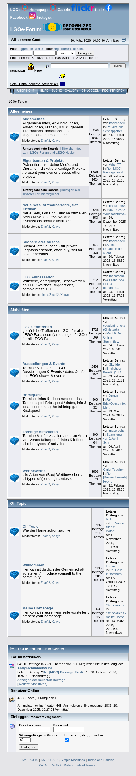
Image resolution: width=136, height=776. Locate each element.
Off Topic (31, 526)
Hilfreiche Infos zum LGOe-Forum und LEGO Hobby (52, 150)
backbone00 (117, 123)
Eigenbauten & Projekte (44, 160)
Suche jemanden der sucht (113, 248)
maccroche (117, 276)
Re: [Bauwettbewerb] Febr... (115, 477)
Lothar (110, 566)
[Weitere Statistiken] (32, 684)
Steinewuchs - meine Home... (116, 615)
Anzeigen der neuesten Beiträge (41, 680)
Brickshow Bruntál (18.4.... (114, 370)
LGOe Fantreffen (37, 327)
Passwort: (68, 727)
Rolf (109, 519)
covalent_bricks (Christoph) (114, 327)
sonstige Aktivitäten (40, 432)
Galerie (60, 10)
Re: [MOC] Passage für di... (114, 170)
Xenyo (56, 140)
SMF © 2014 (50, 760)
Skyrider (115, 364)
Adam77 (115, 164)
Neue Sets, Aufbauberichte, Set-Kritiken (51, 207)
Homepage (35, 10)
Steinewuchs (115, 605)
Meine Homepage (38, 608)
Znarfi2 (45, 140)
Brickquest (32, 395)
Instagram (41, 17)
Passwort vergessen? (46, 717)
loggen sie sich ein (31, 49)
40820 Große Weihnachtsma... (115, 212)
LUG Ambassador (38, 277)
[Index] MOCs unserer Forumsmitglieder (51, 192)
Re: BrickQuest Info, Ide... (114, 403)
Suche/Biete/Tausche (41, 242)
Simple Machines (72, 760)
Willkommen (34, 565)
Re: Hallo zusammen (114, 572)
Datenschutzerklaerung (80, 765)
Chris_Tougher (113, 469)
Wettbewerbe (34, 471)
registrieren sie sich (68, 49)
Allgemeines (34, 119)
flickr (88, 10)
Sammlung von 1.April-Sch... (112, 438)
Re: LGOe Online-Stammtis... (112, 337)
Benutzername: (34, 727)
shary (44, 294)
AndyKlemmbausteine (35, 668)
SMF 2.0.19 (30, 760)
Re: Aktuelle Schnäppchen (113, 129)
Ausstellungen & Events (44, 364)
